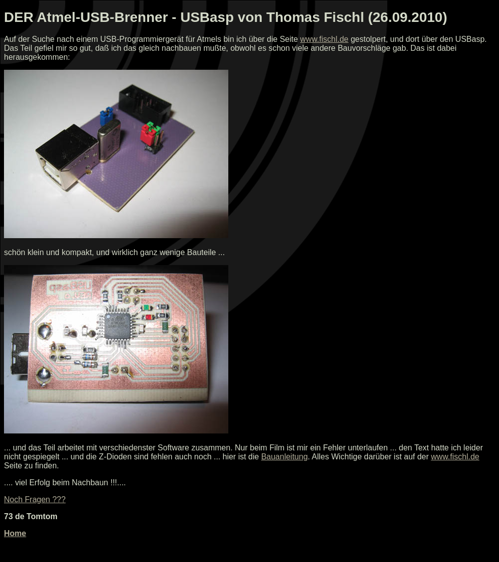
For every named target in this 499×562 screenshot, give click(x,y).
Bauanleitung (284, 456)
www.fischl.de (324, 39)
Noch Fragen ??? (35, 499)
